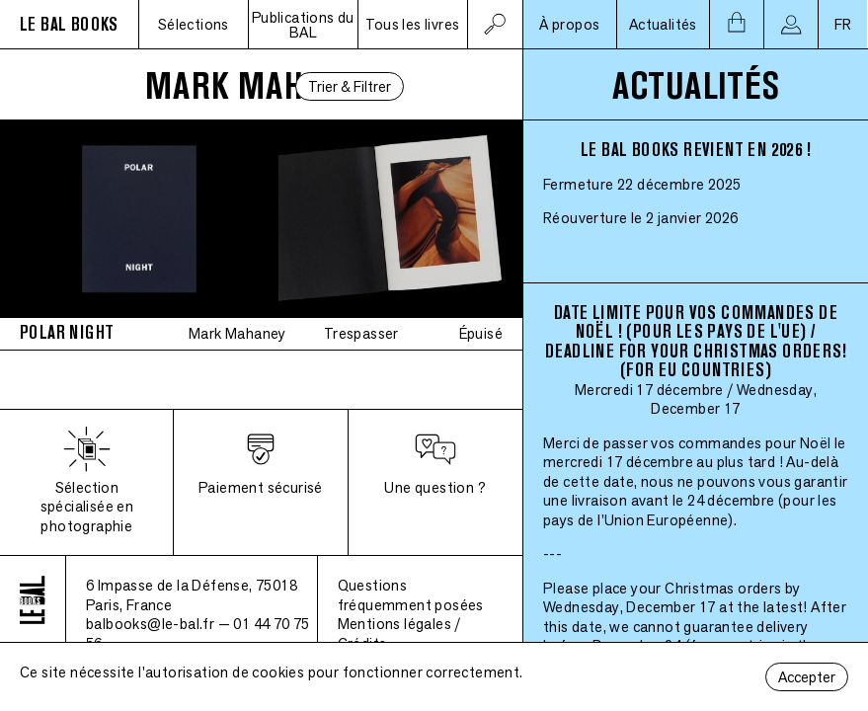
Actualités (663, 24)
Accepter (806, 677)
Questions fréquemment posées (411, 595)
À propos (569, 24)
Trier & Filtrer (349, 86)
